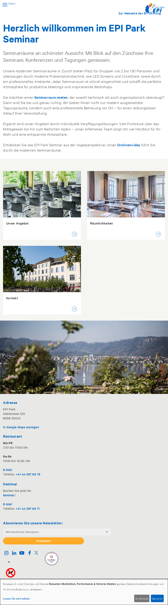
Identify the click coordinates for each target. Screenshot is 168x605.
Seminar (9, 495)
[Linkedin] (14, 553)
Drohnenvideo (128, 144)
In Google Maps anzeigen (21, 427)
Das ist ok (157, 598)
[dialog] (84, 592)
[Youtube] (22, 553)
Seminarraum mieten (51, 97)
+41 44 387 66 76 (28, 474)
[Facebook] (29, 553)
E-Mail (7, 469)
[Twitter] (36, 553)
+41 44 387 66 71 (28, 508)
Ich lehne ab (141, 598)
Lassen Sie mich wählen (16, 598)
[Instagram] (6, 553)
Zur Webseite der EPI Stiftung (139, 13)
